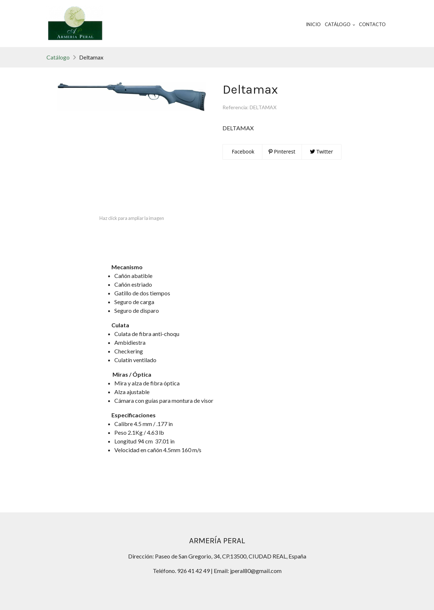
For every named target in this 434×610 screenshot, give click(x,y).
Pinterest (282, 151)
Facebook (242, 151)
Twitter (321, 151)
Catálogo (58, 57)
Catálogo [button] (340, 24)
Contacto (372, 24)
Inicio (313, 24)
